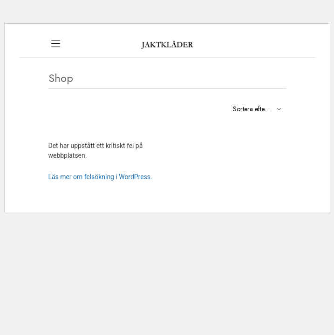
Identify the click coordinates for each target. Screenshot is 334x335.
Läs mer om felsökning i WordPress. (100, 177)
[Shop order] (255, 109)
